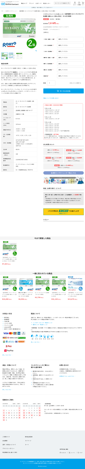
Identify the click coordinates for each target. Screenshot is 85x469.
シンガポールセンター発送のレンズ (42, 322)
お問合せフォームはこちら (66, 376)
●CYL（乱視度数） (49, 63)
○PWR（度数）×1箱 (49, 39)
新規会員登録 (28, 437)
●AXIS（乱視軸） (49, 69)
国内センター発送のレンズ (40, 324)
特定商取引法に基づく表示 (9, 452)
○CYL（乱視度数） (49, 45)
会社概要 (4, 440)
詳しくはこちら (6, 355)
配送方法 (46, 76)
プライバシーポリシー (8, 448)
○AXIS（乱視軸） (49, 51)
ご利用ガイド (6, 437)
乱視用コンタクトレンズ (11, 11)
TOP (2, 11)
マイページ (28, 440)
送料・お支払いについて (9, 444)
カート (27, 444)
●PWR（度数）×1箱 (49, 57)
